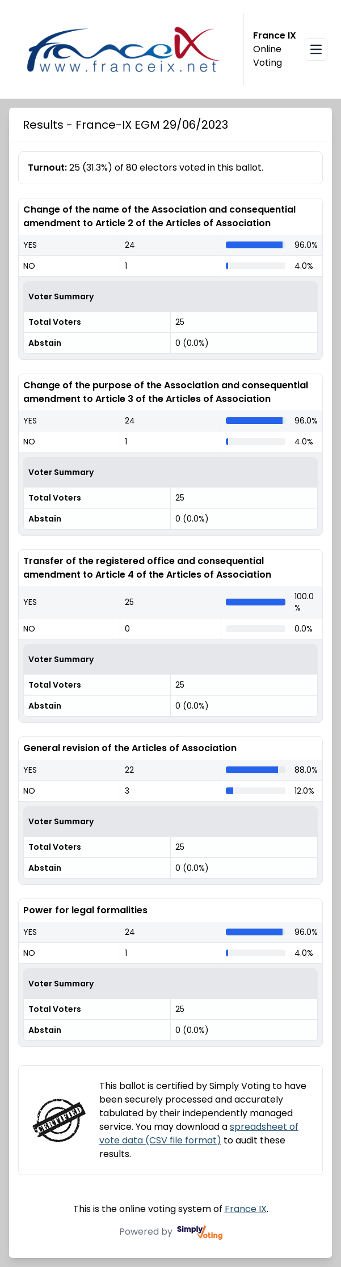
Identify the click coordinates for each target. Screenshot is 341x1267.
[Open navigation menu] (316, 49)
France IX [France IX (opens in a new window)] (246, 1208)
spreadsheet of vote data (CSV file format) (198, 1133)
